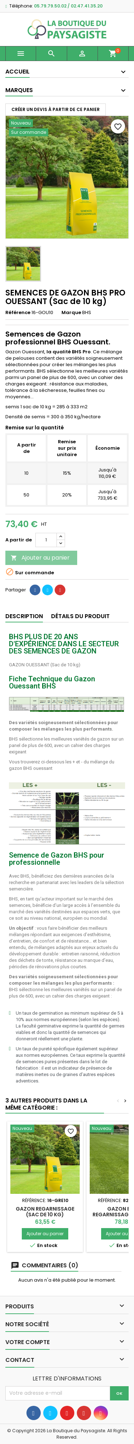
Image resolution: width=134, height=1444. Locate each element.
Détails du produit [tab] (80, 616)
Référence (17, 312)
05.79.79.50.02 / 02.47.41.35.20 (68, 6)
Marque (71, 312)
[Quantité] (46, 540)
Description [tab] (24, 616)
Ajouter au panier (40, 558)
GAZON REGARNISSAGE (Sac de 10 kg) (45, 1211)
